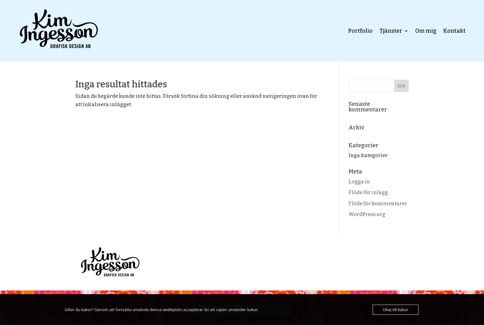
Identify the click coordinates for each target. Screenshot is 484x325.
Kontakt (454, 30)
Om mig (425, 30)
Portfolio (360, 30)
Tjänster (390, 30)
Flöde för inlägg (368, 192)
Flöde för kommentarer (377, 203)
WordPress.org (366, 214)
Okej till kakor (395, 309)
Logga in (359, 182)
